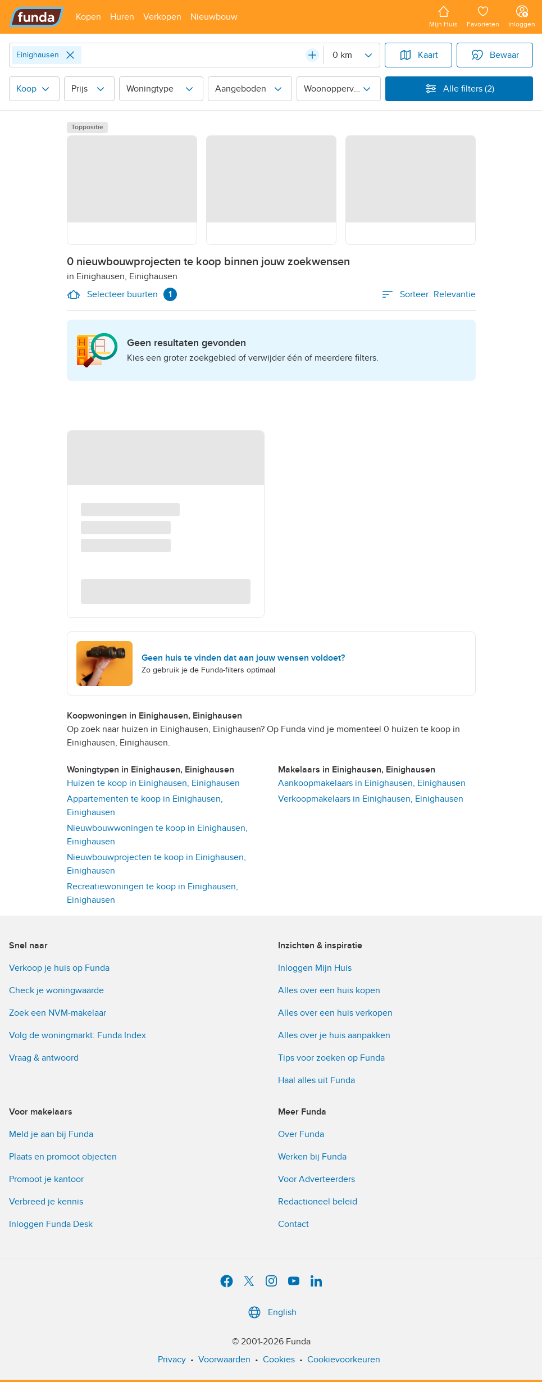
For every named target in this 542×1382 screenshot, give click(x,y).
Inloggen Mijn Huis (315, 968)
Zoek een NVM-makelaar (57, 1013)
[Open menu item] (88, 17)
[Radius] (352, 55)
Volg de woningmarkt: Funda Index (77, 1035)
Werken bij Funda (312, 1156)
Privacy (172, 1359)
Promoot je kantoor (46, 1179)
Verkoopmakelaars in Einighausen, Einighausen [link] (370, 798)
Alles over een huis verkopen (335, 1013)
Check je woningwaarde (56, 990)
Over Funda (301, 1134)
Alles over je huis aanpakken (334, 1035)
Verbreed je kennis (46, 1201)
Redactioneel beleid (317, 1201)
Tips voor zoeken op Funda (331, 1057)
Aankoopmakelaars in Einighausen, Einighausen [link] (372, 783)
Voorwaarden (224, 1359)
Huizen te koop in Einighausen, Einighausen (153, 783)
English (271, 1312)
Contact (293, 1224)
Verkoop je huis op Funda (59, 968)
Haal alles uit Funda (316, 1080)
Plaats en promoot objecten (63, 1156)
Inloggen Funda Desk (51, 1224)
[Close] (70, 55)
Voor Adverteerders (316, 1179)
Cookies (279, 1359)
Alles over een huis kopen (329, 990)
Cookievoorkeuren (343, 1359)
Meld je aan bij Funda (51, 1134)
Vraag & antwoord (44, 1057)
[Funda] (37, 17)
